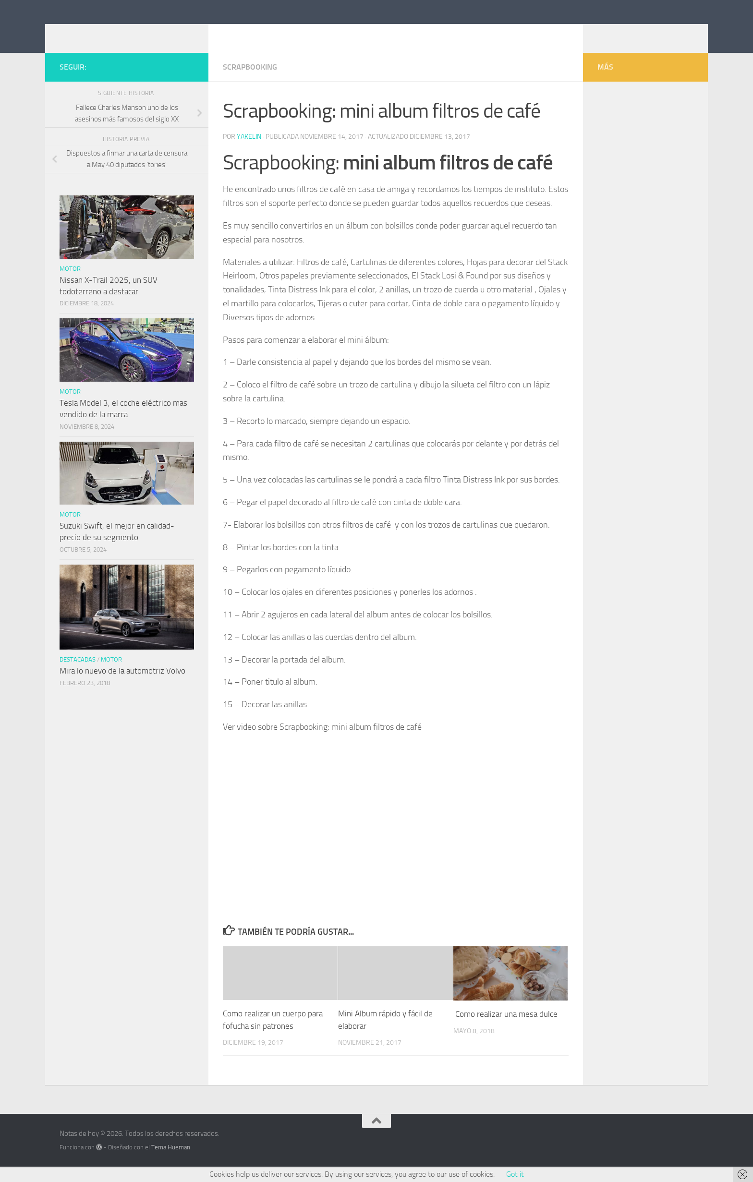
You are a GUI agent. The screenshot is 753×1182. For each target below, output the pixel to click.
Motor (70, 283)
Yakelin (249, 151)
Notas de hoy (115, 33)
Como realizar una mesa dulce (505, 1028)
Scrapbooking (250, 81)
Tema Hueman (170, 1161)
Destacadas (78, 673)
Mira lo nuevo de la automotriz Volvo (122, 685)
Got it (515, 1174)
